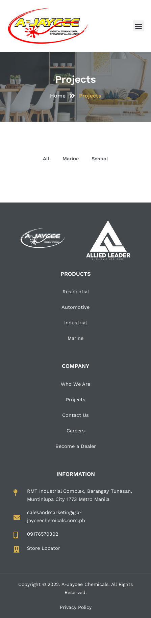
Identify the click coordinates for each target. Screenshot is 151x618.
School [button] (100, 159)
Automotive (75, 307)
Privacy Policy (76, 607)
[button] (138, 25)
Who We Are (75, 384)
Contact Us (75, 415)
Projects (75, 400)
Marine (75, 338)
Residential (75, 292)
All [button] (46, 159)
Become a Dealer (75, 446)
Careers (76, 431)
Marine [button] (70, 159)
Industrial (75, 323)
